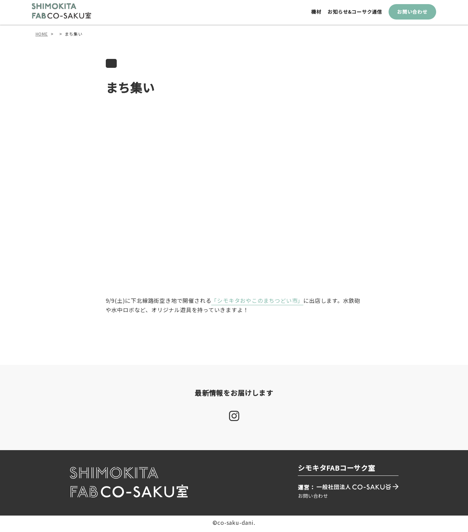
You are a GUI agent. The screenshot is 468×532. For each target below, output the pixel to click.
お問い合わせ (414, 14)
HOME (42, 36)
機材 (318, 14)
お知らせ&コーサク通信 (356, 14)
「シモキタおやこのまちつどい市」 (257, 303)
